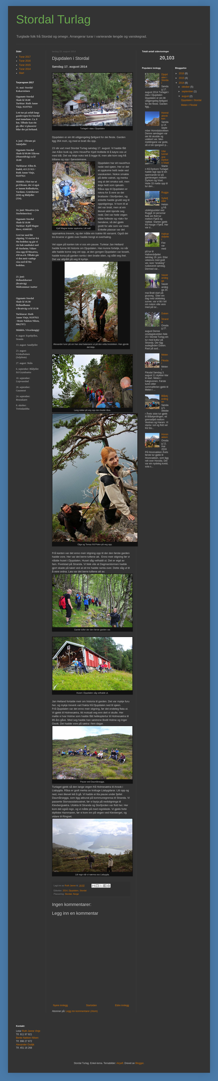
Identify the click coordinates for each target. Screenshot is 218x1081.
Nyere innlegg (60, 1005)
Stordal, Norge (72, 894)
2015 (182, 78)
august (185, 96)
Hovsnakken (164, 436)
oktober (186, 86)
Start (21, 73)
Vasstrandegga (164, 278)
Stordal (83, 890)
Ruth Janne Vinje (31, 1031)
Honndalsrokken (164, 115)
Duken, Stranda (164, 318)
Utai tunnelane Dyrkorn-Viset (165, 157)
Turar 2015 (25, 65)
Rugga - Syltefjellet (164, 196)
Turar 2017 (25, 56)
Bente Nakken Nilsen (27, 1037)
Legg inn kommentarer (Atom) (82, 1011)
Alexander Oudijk (25, 1044)
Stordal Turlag (53, 19)
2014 (65, 890)
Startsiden (91, 1005)
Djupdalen (74, 890)
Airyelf (119, 1063)
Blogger (139, 1063)
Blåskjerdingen (164, 399)
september (188, 91)
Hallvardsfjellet (165, 236)
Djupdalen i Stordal (164, 78)
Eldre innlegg (122, 1005)
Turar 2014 (25, 69)
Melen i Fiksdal (164, 359)
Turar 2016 (25, 60)
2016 (182, 73)
